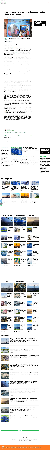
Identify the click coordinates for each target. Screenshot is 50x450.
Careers (30, 439)
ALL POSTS (18, 135)
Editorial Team (22, 439)
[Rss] (3, 0)
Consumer (10, 132)
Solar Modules (20, 132)
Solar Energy (16, 132)
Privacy (34, 439)
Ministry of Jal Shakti (14, 47)
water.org (16, 52)
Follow (5, 38)
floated (5, 111)
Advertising (14, 439)
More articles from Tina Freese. (10, 130)
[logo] (3, 3)
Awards (18, 439)
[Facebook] (1, 0)
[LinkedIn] (6, 0)
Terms (37, 439)
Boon (5, 62)
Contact (26, 439)
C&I (7, 132)
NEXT (31, 135)
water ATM (24, 132)
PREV (5, 135)
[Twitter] (4, 0)
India (13, 132)
